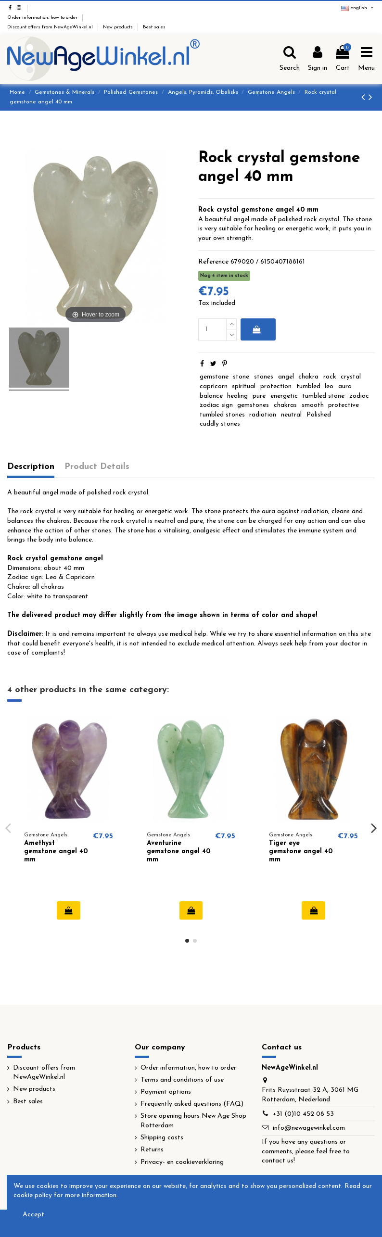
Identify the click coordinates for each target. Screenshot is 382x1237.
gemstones (253, 405)
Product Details (96, 466)
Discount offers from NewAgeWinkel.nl (50, 27)
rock (329, 376)
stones (263, 376)
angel (286, 376)
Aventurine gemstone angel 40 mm (178, 851)
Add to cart (256, 329)
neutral (291, 414)
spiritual (243, 386)
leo (329, 386)
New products (118, 27)
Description (30, 466)
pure (259, 396)
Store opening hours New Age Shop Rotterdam (193, 1120)
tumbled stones (222, 414)
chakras (285, 405)
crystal (351, 376)
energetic (284, 396)
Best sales (154, 27)
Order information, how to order (43, 17)
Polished (318, 414)
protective (343, 405)
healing (237, 396)
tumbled (308, 386)
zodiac (359, 396)
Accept (33, 1214)
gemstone (214, 376)
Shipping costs (161, 1137)
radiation (262, 414)
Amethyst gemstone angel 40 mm (56, 851)
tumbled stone (323, 396)
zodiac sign (216, 405)
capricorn (214, 386)
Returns (152, 1149)
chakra (308, 376)
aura (345, 386)
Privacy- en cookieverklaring (182, 1162)
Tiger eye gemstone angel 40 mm (300, 851)
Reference (213, 261)
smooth (313, 405)
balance (211, 396)
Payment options (165, 1092)
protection (276, 386)
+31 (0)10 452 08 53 (303, 1114)
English (358, 8)
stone (241, 376)
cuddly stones (220, 424)
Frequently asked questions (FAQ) (191, 1104)
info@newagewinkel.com (309, 1128)
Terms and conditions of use (182, 1080)
